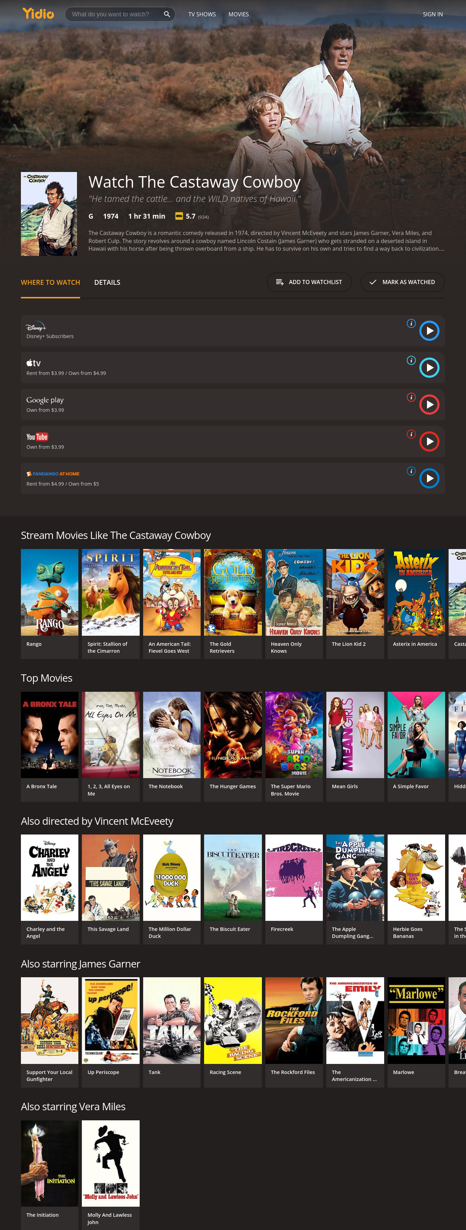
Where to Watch (50, 282)
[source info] (410, 323)
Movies (238, 14)
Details (107, 282)
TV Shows (202, 14)
